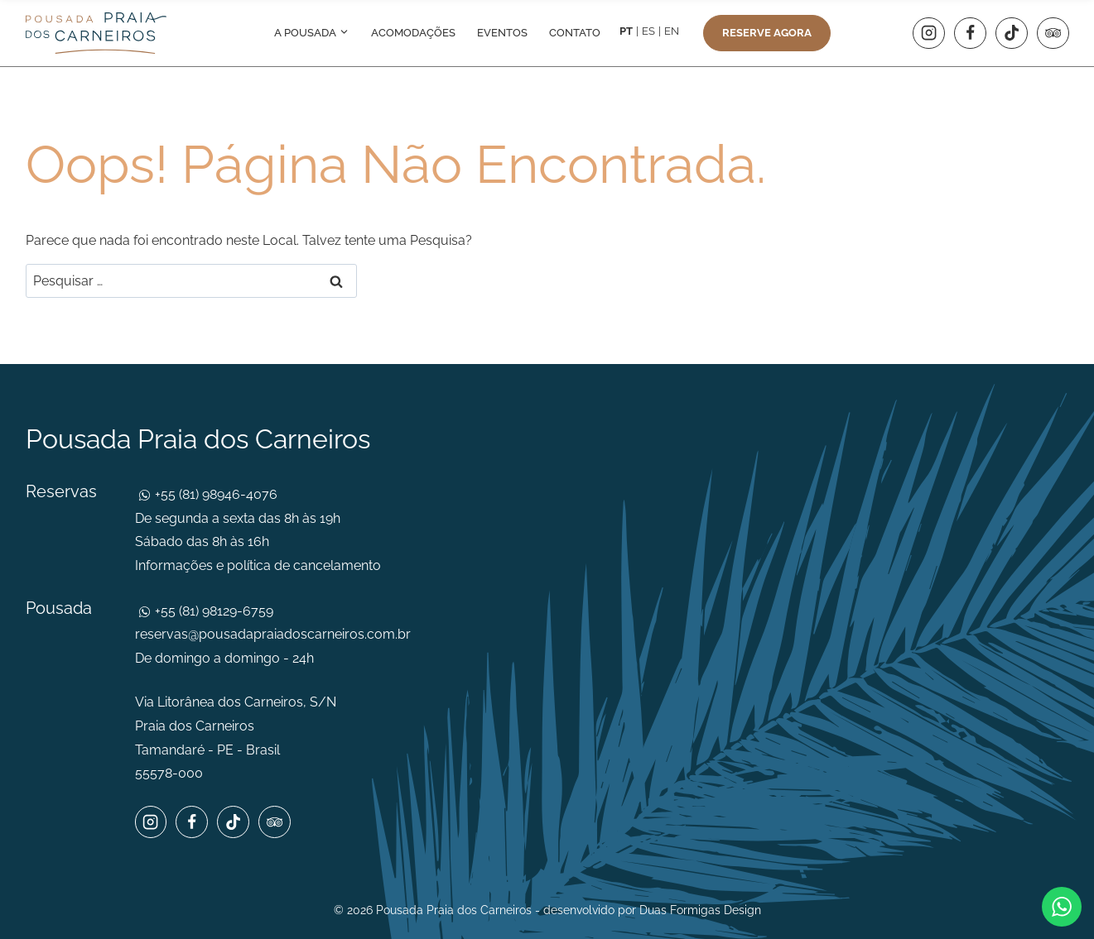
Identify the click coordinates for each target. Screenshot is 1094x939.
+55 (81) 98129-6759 (212, 611)
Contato (574, 32)
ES (648, 31)
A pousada (311, 32)
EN (671, 31)
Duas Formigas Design (700, 910)
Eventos (502, 32)
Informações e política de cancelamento (258, 565)
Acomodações (413, 32)
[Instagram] (928, 33)
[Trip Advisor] (1052, 33)
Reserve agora (767, 32)
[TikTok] (1011, 33)
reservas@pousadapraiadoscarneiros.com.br (273, 634)
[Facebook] (970, 33)
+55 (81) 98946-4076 (214, 494)
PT (626, 31)
